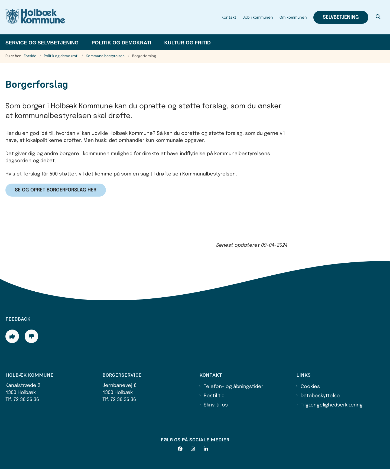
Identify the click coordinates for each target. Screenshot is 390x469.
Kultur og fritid (187, 42)
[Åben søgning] (378, 17)
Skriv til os (216, 405)
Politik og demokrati (121, 42)
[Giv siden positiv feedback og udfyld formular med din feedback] (12, 336)
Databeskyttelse (320, 395)
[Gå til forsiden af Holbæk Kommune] (35, 17)
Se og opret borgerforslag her (55, 190)
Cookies (310, 386)
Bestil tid (214, 395)
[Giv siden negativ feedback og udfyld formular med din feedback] (31, 336)
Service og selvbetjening (42, 42)
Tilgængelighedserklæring (332, 405)
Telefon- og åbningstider (233, 386)
